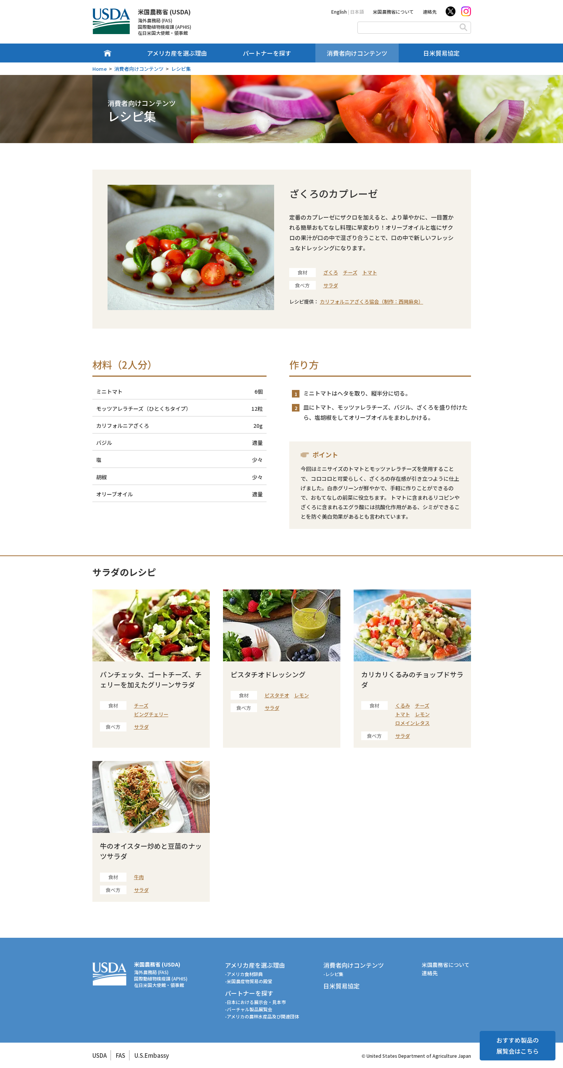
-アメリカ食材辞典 (244, 974)
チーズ (350, 272)
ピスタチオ (277, 695)
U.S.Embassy (151, 1055)
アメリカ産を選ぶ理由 (177, 53)
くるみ (402, 705)
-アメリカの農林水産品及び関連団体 (262, 1016)
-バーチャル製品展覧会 (248, 1009)
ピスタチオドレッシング (268, 674)
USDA (99, 1055)
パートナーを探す (267, 53)
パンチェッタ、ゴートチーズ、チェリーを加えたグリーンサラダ (151, 679)
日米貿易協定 (441, 53)
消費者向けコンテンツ (357, 53)
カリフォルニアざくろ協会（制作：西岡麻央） (371, 301)
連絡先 (430, 11)
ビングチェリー (151, 714)
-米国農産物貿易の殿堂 (248, 981)
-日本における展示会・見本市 (255, 1002)
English (339, 11)
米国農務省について (393, 11)
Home (99, 68)
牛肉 (139, 877)
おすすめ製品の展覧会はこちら (517, 1045)
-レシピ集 (333, 974)
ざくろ (330, 272)
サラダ (330, 285)
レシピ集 (181, 68)
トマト (369, 272)
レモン (301, 695)
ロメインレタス (412, 723)
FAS (120, 1055)
